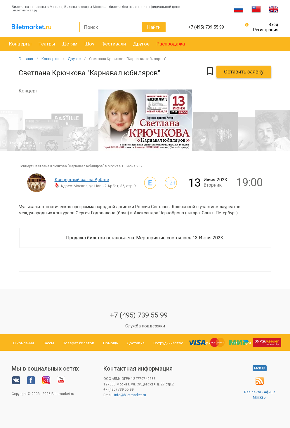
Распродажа (171, 44)
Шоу (89, 44)
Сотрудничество (168, 343)
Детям (69, 44)
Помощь (110, 343)
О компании (23, 343)
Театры (47, 44)
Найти (154, 27)
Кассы (48, 343)
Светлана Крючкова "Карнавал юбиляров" (127, 59)
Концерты (20, 44)
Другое (141, 44)
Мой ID (259, 368)
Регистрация (265, 29)
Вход (273, 24)
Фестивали (113, 44)
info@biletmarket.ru (130, 395)
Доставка (136, 343)
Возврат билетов (78, 343)
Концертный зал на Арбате (82, 179)
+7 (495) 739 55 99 (139, 315)
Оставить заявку (244, 72)
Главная (26, 59)
